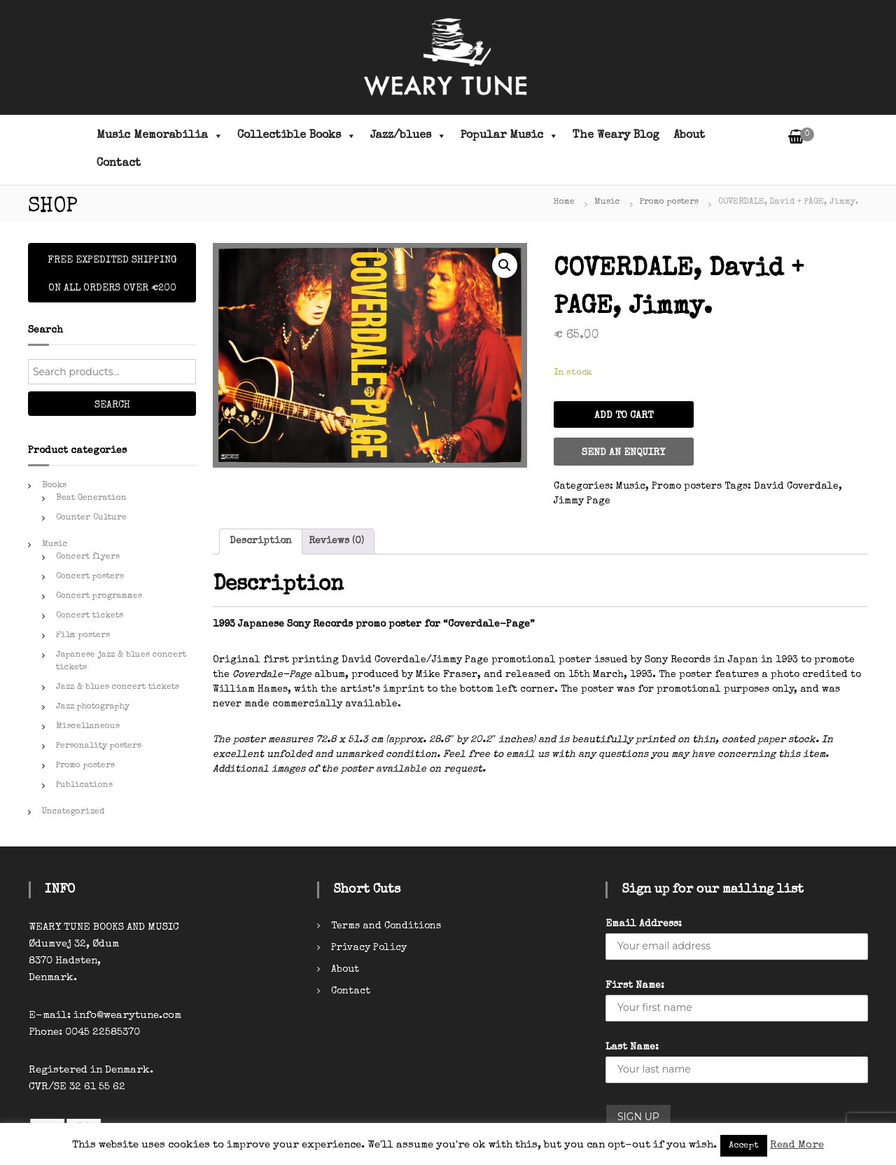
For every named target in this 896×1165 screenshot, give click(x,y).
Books (54, 486)
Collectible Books (296, 136)
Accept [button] (744, 1145)
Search (112, 405)
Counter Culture (91, 518)
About (689, 135)
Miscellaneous (88, 727)
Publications (84, 785)
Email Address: (644, 924)
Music (607, 202)
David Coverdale (796, 486)
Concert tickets (89, 616)
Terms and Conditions (386, 926)
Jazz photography (93, 707)
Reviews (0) (336, 541)
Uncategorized (73, 812)
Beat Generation (91, 498)
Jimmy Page (582, 501)
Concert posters (90, 577)
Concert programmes (99, 596)
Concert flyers (88, 557)
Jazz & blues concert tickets (117, 687)
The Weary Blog (616, 135)
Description (261, 541)
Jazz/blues (408, 136)
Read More (797, 1145)
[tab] (260, 541)
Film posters (83, 636)
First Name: (635, 986)
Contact (119, 163)
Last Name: (632, 1047)
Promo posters (669, 202)
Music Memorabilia (160, 136)
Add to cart (623, 416)
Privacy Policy (369, 948)
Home (564, 202)
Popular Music (510, 136)
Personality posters (98, 746)
